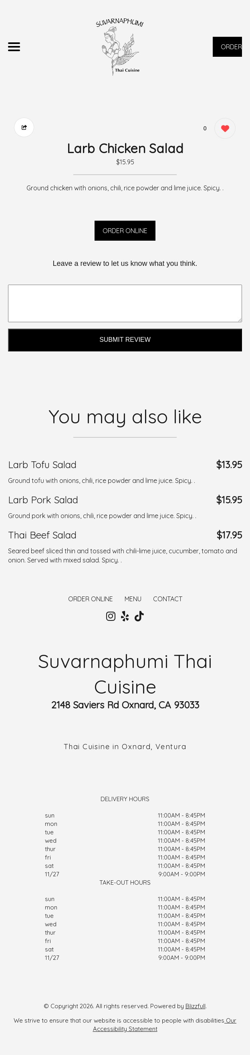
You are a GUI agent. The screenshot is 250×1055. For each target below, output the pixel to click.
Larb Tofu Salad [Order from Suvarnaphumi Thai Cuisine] (42, 465)
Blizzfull (195, 1006)
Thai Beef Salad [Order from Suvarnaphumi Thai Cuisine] (42, 535)
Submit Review (125, 339)
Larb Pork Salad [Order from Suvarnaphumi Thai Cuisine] (43, 500)
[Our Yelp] (125, 616)
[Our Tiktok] (139, 616)
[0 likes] (223, 129)
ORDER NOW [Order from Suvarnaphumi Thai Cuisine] (231, 50)
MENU (133, 599)
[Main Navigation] (14, 46)
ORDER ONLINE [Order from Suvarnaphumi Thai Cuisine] (90, 599)
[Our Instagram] (110, 616)
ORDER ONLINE (125, 231)
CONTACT (167, 599)
